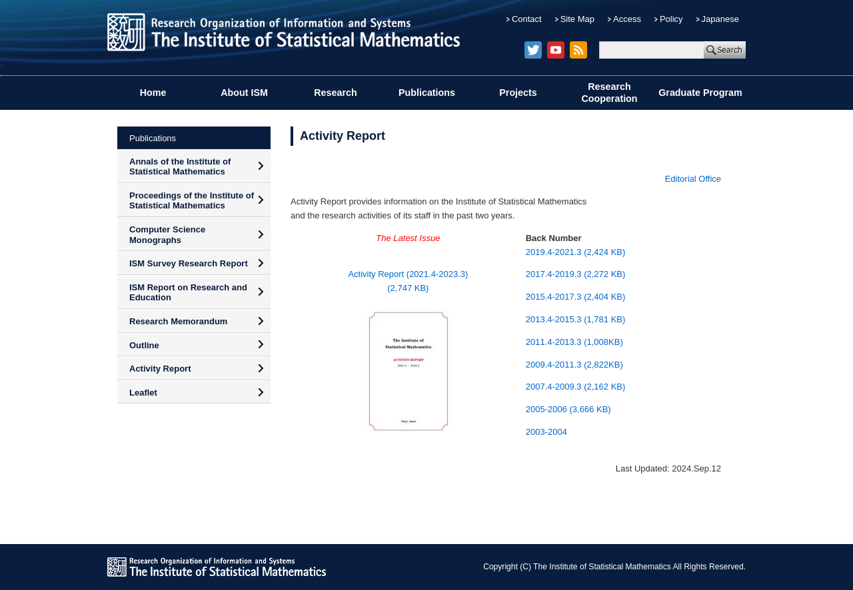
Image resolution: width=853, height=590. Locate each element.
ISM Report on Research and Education (188, 292)
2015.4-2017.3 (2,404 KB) (576, 297)
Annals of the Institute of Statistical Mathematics (180, 166)
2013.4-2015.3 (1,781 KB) (576, 319)
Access (627, 19)
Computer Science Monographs (167, 234)
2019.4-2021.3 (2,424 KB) (576, 252)
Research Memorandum (178, 321)
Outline (144, 345)
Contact (527, 19)
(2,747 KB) (407, 288)
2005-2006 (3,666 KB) (568, 409)
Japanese (720, 19)
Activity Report (160, 369)
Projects (517, 92)
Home (153, 92)
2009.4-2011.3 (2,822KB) (574, 365)
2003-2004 (546, 432)
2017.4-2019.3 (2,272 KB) (576, 274)
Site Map (577, 19)
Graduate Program (700, 92)
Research (335, 92)
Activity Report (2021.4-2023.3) (408, 274)
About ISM (244, 92)
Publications (427, 92)
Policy (671, 19)
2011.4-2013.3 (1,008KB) (574, 342)
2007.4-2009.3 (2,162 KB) (576, 387)
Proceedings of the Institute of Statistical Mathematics (191, 200)
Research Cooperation (609, 93)
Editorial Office (693, 179)
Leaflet (143, 393)
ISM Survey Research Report (188, 263)
